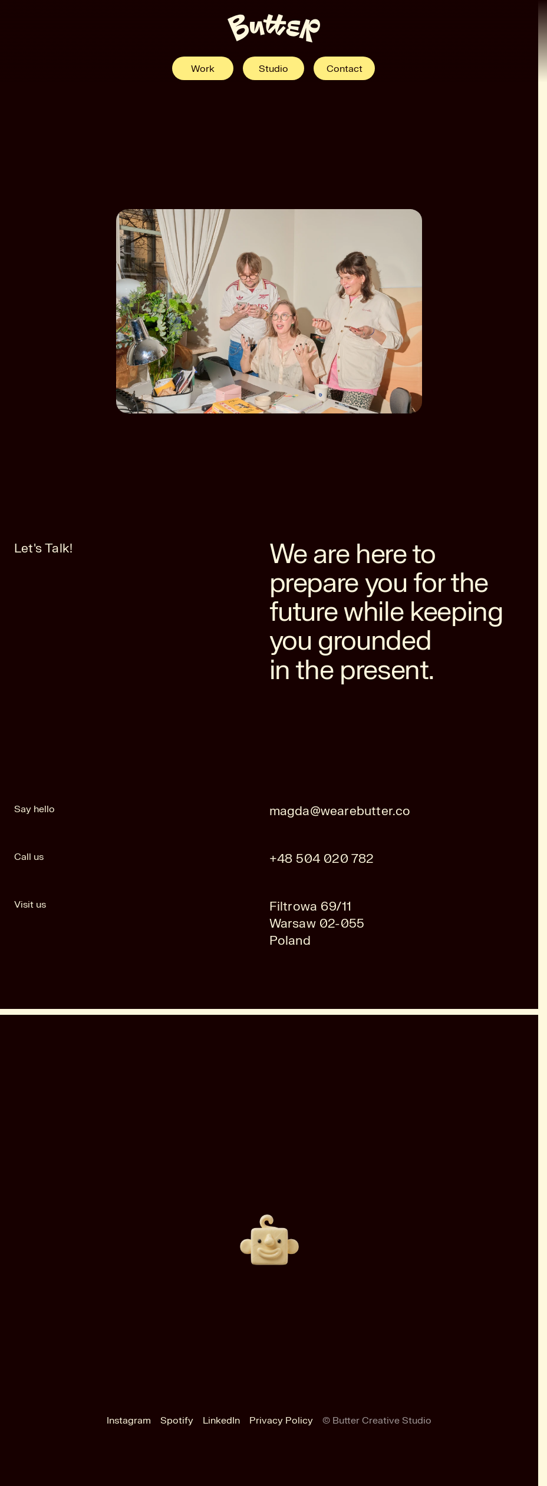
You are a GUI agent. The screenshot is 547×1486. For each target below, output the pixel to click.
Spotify (176, 1421)
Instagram (129, 1421)
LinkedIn (221, 1421)
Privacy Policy (281, 1421)
